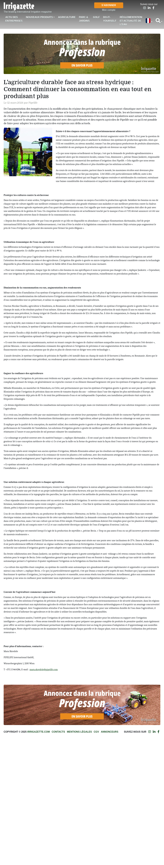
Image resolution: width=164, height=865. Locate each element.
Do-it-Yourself (109, 19)
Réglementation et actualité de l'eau (131, 21)
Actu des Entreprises (13, 19)
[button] (149, 21)
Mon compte (108, 10)
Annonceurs (109, 731)
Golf (96, 17)
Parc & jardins (84, 19)
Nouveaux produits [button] (39, 17)
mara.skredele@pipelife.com (44, 669)
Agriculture (67, 17)
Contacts (58, 731)
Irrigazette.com (38, 731)
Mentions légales (79, 731)
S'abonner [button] (108, 5)
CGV (96, 731)
